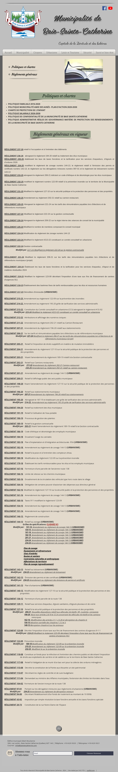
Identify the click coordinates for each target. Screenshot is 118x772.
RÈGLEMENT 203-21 (13, 357)
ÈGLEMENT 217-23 (14, 292)
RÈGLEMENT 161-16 (13, 495)
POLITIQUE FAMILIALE (19, 104)
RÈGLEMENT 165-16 (13, 479)
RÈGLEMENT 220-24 (14, 267)
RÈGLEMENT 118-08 (13, 654)
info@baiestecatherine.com (26, 745)
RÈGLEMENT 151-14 (14, 511)
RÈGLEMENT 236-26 (13, 156)
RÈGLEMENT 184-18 (13, 437)
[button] (22, 52)
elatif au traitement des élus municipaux (44, 407)
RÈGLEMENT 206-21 (13, 333)
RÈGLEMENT (10, 630)
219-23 (30, 633)
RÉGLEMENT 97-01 (13, 689)
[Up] (58, 728)
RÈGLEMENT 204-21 (13, 349)
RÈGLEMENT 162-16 (13, 490)
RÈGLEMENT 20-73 (13, 704)
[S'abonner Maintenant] (93, 753)
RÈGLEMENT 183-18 (13, 442)
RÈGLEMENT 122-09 (13, 641)
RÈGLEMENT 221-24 (14, 257)
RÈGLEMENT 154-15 (13, 506)
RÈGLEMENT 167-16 (13, 468)
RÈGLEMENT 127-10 (13, 609)
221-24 (30, 336)
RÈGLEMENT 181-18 (13, 452)
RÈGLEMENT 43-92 (13, 699)
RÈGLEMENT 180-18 (13, 458)
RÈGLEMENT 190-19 (13, 418)
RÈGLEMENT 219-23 (14, 276)
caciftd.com (91, 770)
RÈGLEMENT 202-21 (13, 362)
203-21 (28, 426)
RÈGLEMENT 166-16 (13, 474)
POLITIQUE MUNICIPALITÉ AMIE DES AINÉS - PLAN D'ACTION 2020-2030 (42, 107)
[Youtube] (110, 8)
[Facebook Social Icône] (104, 8)
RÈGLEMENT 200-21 (13, 378)
